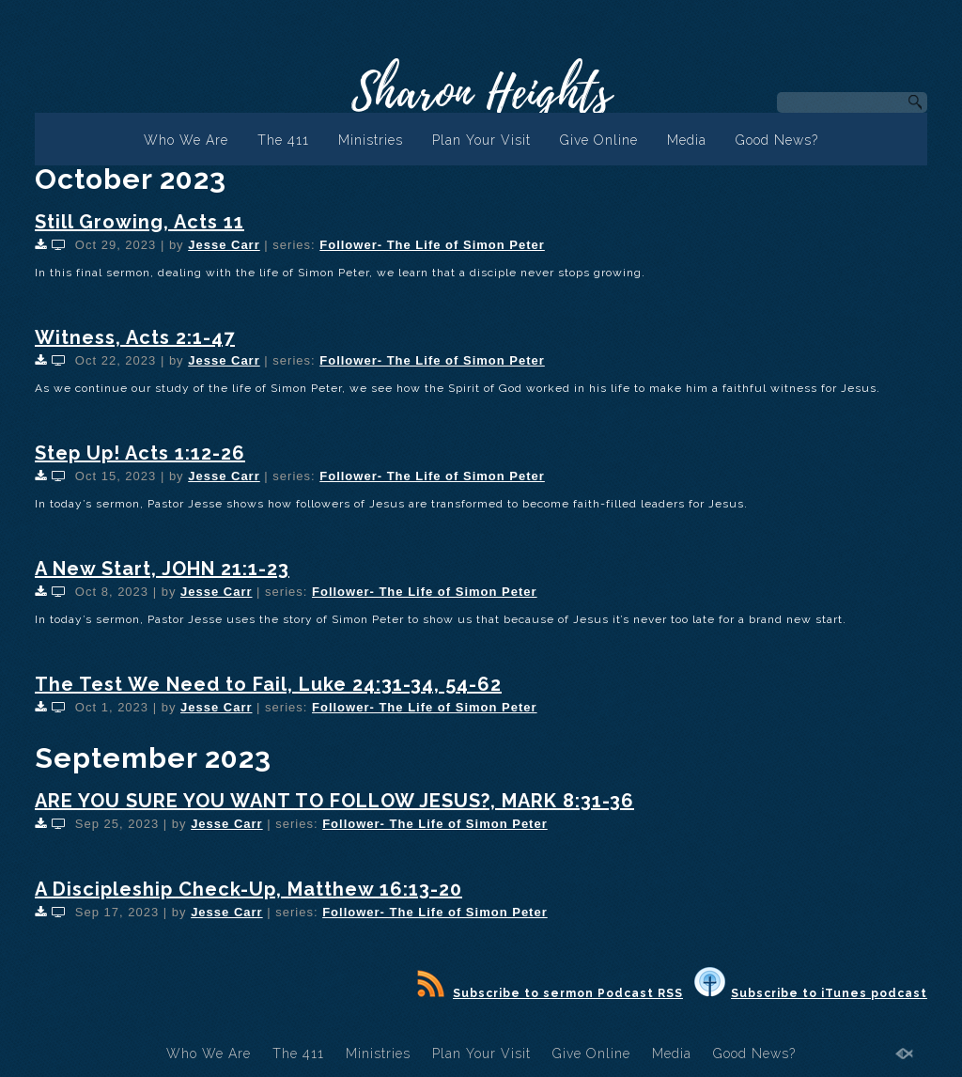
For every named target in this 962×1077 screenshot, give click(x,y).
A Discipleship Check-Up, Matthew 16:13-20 (248, 889)
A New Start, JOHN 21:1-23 (162, 568)
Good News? (777, 140)
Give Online (599, 140)
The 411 (283, 140)
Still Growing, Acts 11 (139, 222)
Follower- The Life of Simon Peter (432, 245)
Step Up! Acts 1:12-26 (140, 453)
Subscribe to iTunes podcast (810, 993)
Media (686, 140)
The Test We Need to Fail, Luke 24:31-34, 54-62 (268, 684)
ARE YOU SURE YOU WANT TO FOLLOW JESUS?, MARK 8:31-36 (334, 800)
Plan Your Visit (481, 140)
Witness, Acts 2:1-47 (135, 337)
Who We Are (186, 140)
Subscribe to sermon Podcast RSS (550, 993)
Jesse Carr (224, 245)
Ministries (370, 140)
